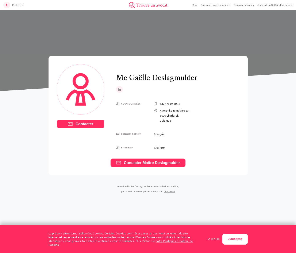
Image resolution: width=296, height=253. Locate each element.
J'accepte (235, 239)
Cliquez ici (169, 191)
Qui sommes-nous (244, 5)
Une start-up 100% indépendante (275, 5)
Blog (194, 5)
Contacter (80, 123)
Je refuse (213, 239)
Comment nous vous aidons (215, 5)
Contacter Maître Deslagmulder (148, 162)
